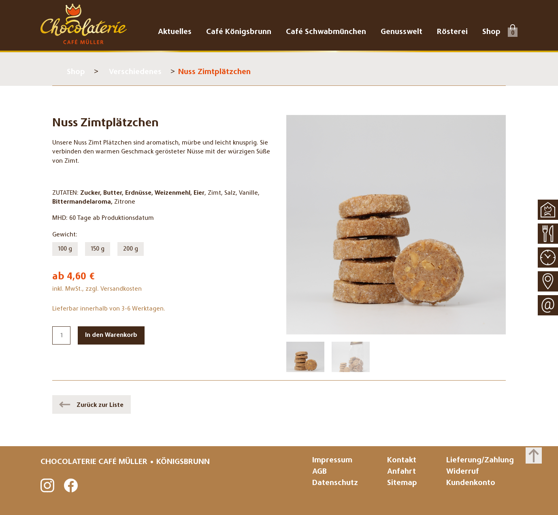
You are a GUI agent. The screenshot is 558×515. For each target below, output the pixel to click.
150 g (97, 249)
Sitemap (402, 483)
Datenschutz (335, 483)
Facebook (71, 486)
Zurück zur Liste (100, 405)
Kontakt (401, 460)
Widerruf (462, 472)
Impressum (332, 460)
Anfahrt (401, 472)
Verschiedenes (135, 72)
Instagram (47, 486)
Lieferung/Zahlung (480, 460)
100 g (65, 249)
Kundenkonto (470, 483)
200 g (130, 249)
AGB (319, 472)
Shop (76, 72)
